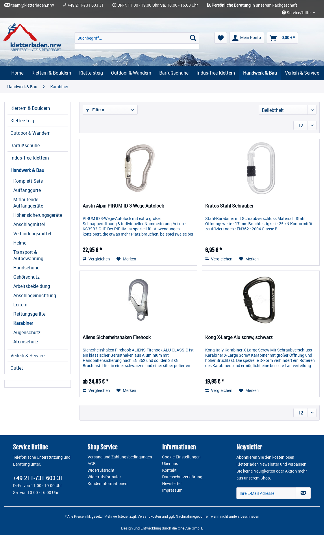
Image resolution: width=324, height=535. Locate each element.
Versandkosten (149, 516)
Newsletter (172, 483)
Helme (19, 243)
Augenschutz (26, 332)
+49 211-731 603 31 (86, 5)
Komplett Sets (28, 181)
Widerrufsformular (104, 477)
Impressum (172, 490)
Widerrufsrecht (101, 470)
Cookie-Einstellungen (181, 457)
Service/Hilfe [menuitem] (296, 12)
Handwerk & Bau (27, 170)
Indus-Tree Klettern (29, 158)
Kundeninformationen (107, 483)
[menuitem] (137, 40)
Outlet (16, 368)
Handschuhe (26, 267)
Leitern (20, 304)
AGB (92, 463)
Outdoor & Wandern (30, 133)
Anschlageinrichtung (34, 295)
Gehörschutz (26, 277)
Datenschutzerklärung (182, 477)
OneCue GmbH (190, 528)
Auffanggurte (27, 190)
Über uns (170, 463)
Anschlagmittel (29, 224)
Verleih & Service (27, 355)
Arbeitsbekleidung (31, 286)
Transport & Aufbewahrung (28, 255)
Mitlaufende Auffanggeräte (28, 202)
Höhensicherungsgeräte (37, 215)
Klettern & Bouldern (30, 108)
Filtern (95, 109)
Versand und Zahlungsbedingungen (120, 457)
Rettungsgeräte (29, 314)
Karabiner (23, 323)
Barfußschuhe (25, 145)
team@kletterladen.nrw (32, 5)
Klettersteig (22, 120)
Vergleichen (96, 259)
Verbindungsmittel (32, 233)
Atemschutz (25, 341)
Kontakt (169, 470)
